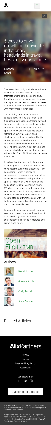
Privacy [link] (25, 354)
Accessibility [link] (26, 367)
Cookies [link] (25, 359)
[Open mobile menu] (45, 6)
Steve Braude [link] (18, 301)
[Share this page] (44, 16)
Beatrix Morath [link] (19, 271)
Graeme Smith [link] (19, 281)
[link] (6, 6)
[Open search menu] (37, 6)
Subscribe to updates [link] (25, 391)
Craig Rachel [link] (18, 291)
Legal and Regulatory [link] (25, 363)
